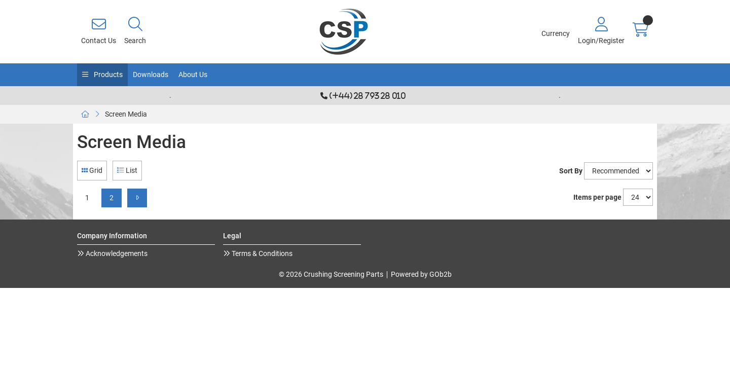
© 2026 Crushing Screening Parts (331, 274)
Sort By (570, 171)
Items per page (597, 197)
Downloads (150, 74)
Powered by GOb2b (421, 274)
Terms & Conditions (261, 253)
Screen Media (126, 114)
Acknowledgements (116, 253)
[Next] (137, 198)
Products (107, 74)
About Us (192, 74)
